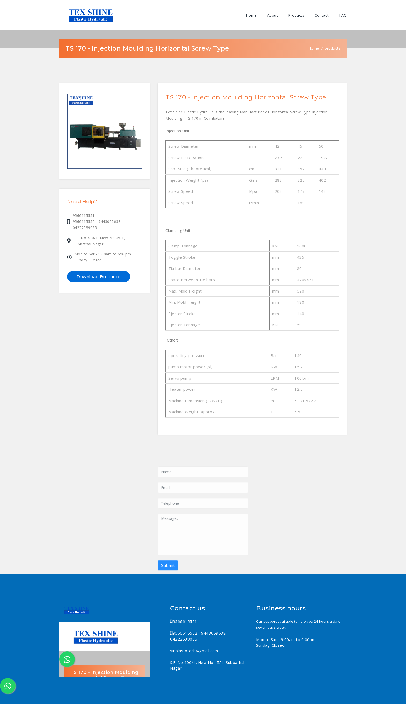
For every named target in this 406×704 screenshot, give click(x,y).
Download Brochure (99, 276)
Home (251, 15)
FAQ (343, 15)
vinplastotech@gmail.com (194, 650)
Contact (322, 15)
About (272, 15)
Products (296, 15)
